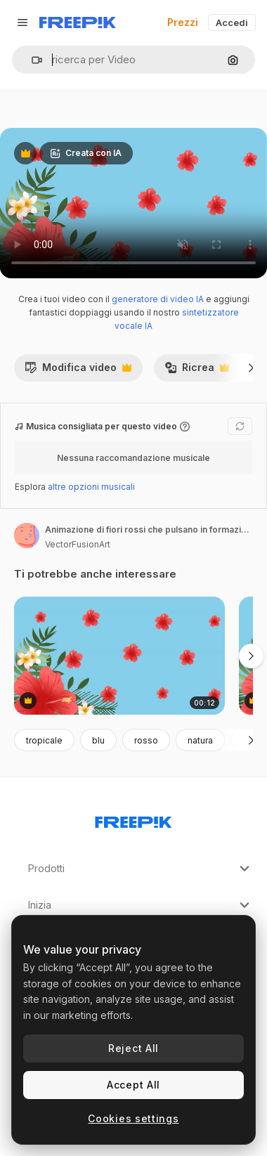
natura (200, 740)
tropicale (44, 740)
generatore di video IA (158, 299)
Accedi (232, 22)
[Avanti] (251, 367)
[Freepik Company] (133, 819)
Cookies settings (133, 1118)
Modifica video (78, 371)
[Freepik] (77, 22)
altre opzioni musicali (91, 486)
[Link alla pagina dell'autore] (26, 535)
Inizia (140, 905)
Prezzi (182, 22)
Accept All (133, 1085)
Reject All (133, 1048)
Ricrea (196, 371)
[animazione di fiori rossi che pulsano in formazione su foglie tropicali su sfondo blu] (119, 656)
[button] (31, 60)
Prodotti (140, 868)
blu (98, 740)
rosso (146, 740)
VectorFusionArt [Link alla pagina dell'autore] (77, 544)
